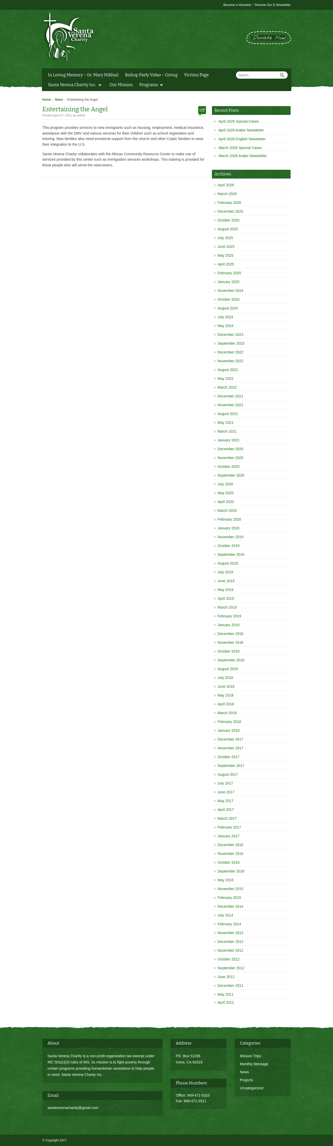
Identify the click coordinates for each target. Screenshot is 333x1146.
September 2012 (231, 968)
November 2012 (230, 950)
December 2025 (230, 211)
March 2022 (227, 387)
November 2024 (230, 291)
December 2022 (230, 352)
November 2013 (230, 933)
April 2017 (226, 810)
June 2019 (226, 581)
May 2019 (225, 590)
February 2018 (229, 722)
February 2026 (229, 203)
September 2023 (231, 343)
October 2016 (229, 862)
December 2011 (230, 986)
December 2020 (230, 449)
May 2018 (225, 695)
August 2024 (228, 308)
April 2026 (226, 185)
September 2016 (231, 871)
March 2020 (227, 510)
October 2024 (229, 299)
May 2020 (225, 493)
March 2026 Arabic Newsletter (243, 156)
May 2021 (225, 422)
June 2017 (226, 792)
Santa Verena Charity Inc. (73, 85)
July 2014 (225, 915)
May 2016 (225, 880)
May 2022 (225, 378)
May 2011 (225, 994)
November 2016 (230, 854)
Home (46, 99)
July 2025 (225, 238)
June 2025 (226, 247)
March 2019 (227, 607)
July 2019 (225, 572)
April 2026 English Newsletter (242, 139)
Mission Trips (250, 1056)
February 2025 (229, 273)
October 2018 (229, 651)
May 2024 (225, 326)
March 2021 (227, 431)
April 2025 (226, 264)
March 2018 (227, 713)
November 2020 (230, 458)
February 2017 (229, 827)
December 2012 (230, 942)
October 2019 (229, 546)
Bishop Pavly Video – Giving (151, 74)
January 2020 (229, 528)
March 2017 (227, 818)
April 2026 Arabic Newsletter (241, 130)
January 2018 (229, 730)
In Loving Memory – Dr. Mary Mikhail (83, 74)
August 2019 (228, 563)
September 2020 (231, 475)
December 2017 (230, 739)
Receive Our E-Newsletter (273, 5)
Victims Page (196, 74)
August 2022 (228, 370)
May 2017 (225, 801)
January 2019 (229, 625)
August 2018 (228, 669)
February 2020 (229, 519)
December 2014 (230, 906)
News (59, 99)
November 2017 (230, 748)
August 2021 (228, 414)
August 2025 (228, 229)
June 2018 (226, 686)
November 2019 (230, 537)
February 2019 (229, 616)
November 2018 (230, 642)
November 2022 (230, 361)
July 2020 (225, 484)
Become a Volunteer (237, 5)
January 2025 (229, 282)
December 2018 (230, 634)
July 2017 (225, 783)
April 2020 (226, 502)
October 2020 (229, 466)
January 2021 (229, 440)
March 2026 (227, 194)
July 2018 (225, 678)
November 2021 (230, 405)
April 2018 (226, 704)
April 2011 (226, 1002)
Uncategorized (251, 1088)
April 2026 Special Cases (238, 121)
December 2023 (230, 334)
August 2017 (228, 774)
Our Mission (121, 84)
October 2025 (229, 220)
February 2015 (229, 898)
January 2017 (229, 836)
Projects (246, 1080)
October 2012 (229, 959)
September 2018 (231, 660)
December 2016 (230, 845)
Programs (150, 85)
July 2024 (225, 317)
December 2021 (230, 396)
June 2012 (226, 977)
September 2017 (231, 766)
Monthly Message (254, 1064)
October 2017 (229, 757)
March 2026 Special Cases (240, 148)
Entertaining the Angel (75, 109)
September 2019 (231, 554)
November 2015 (230, 889)
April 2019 (226, 598)
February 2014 (229, 924)
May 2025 (225, 255)
